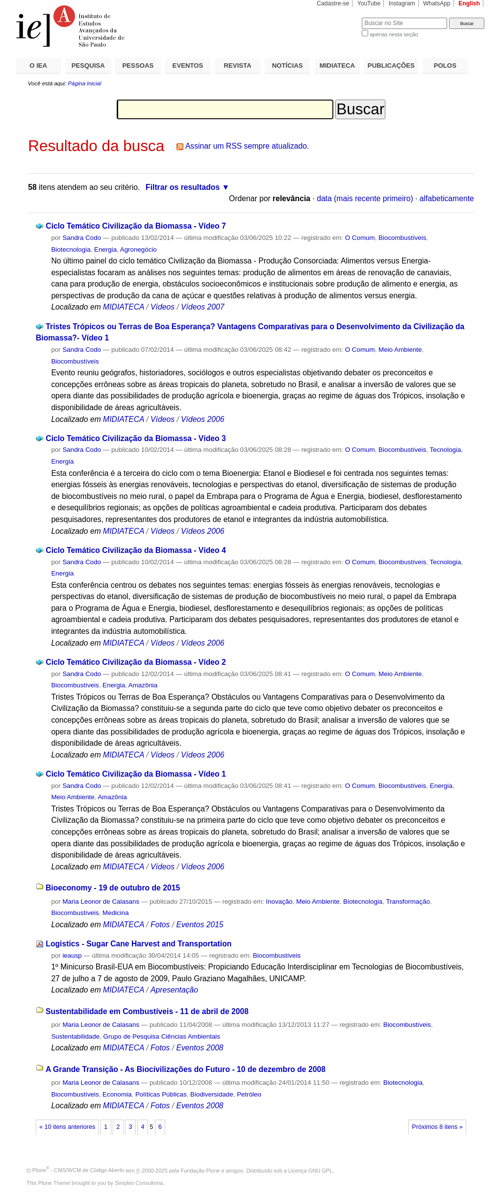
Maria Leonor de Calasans (100, 901)
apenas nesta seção (394, 34)
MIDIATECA (337, 65)
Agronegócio (138, 249)
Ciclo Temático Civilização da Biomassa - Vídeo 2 (136, 662)
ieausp (71, 955)
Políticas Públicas (161, 1094)
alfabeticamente (447, 198)
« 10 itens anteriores (67, 1127)
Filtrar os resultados (183, 187)
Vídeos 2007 (202, 307)
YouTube (369, 3)
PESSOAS (138, 65)
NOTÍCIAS (287, 65)
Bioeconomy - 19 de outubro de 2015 (113, 888)
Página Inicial (84, 83)
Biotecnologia (70, 249)
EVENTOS (188, 65)
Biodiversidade (211, 1094)
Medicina (115, 912)
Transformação (407, 901)
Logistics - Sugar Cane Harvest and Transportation (138, 944)
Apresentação (174, 990)
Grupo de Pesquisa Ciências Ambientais (161, 1036)
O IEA (38, 65)
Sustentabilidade (75, 1036)
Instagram (402, 3)
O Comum (360, 237)
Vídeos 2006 (202, 419)
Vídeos (163, 307)
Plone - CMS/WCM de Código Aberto (78, 1170)
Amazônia (142, 685)
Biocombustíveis (402, 237)
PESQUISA (88, 65)
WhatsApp (437, 3)
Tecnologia (445, 449)
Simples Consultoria (139, 1183)
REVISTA (237, 65)
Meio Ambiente (400, 349)
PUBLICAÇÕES (391, 65)
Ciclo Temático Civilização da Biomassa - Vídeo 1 (136, 774)
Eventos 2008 (199, 1048)
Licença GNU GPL (310, 1170)
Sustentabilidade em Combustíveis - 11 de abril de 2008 (147, 1011)
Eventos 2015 (199, 924)
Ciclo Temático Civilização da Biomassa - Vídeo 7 (136, 226)
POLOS (445, 65)
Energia (105, 249)
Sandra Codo (81, 237)
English (469, 3)
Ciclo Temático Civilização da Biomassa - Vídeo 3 (136, 438)
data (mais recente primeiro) (365, 198)
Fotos (160, 924)
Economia (116, 1094)
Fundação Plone (200, 1170)
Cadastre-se (333, 3)
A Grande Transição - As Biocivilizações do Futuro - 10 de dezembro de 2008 (186, 1069)
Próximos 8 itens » (437, 1127)
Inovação (279, 901)
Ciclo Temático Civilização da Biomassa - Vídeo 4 (136, 550)
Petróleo (249, 1094)
